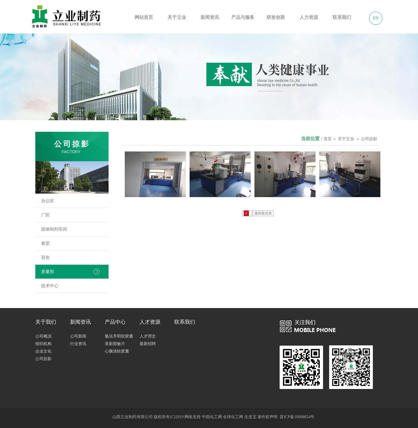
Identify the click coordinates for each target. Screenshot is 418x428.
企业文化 (43, 351)
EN (376, 18)
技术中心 (75, 286)
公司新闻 (78, 336)
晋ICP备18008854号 (297, 417)
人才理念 (148, 336)
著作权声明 (267, 417)
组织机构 (43, 344)
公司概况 (43, 336)
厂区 (75, 215)
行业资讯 (78, 344)
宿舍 (75, 257)
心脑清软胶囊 (117, 351)
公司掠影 (43, 359)
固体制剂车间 (75, 229)
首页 (328, 139)
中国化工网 (212, 417)
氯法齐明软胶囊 (119, 336)
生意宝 (250, 417)
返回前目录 (263, 213)
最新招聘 (148, 344)
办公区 (75, 201)
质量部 (75, 272)
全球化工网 (233, 417)
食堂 (75, 243)
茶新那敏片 (115, 344)
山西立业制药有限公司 (132, 417)
